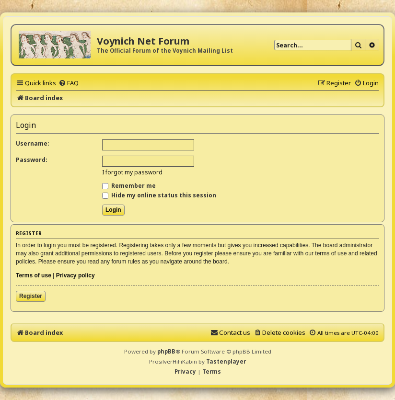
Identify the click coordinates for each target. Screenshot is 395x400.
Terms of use (33, 275)
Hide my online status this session (159, 195)
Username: (32, 143)
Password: (31, 160)
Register (30, 296)
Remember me (129, 186)
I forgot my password (132, 172)
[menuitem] (68, 83)
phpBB (166, 351)
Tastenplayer (226, 361)
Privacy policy (75, 275)
